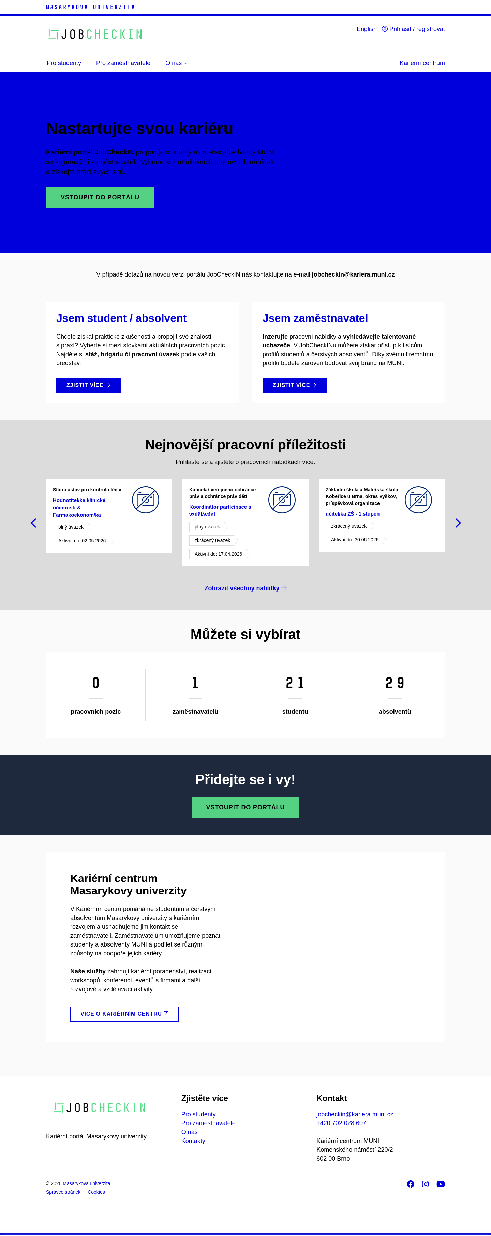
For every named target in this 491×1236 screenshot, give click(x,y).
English (367, 29)
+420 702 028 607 (341, 1123)
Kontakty (193, 1140)
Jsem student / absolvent (121, 318)
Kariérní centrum (422, 63)
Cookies (96, 1192)
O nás (189, 1132)
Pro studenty (198, 1114)
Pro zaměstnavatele (208, 1123)
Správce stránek (63, 1192)
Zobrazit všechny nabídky (245, 588)
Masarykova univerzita (86, 1183)
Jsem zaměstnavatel (315, 318)
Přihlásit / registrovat (413, 29)
